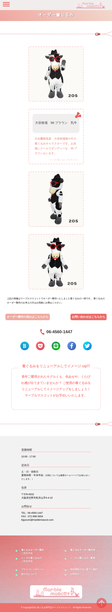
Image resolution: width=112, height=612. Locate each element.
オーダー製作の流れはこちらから (27, 316)
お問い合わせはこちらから (88, 316)
